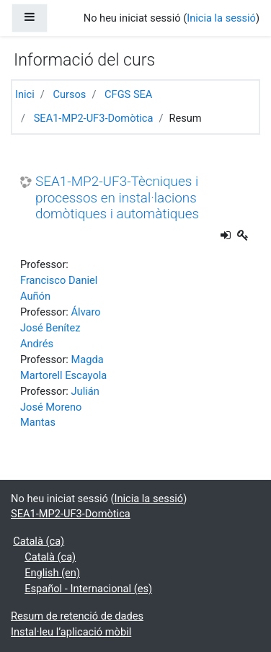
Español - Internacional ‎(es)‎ (88, 588)
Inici (25, 94)
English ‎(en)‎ (52, 572)
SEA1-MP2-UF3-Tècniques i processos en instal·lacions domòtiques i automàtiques (117, 198)
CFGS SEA (128, 94)
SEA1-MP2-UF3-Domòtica (94, 118)
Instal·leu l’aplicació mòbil (71, 631)
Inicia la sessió (221, 18)
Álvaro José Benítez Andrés (60, 327)
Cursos (69, 94)
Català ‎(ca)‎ (38, 541)
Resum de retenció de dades (77, 615)
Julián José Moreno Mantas (59, 407)
